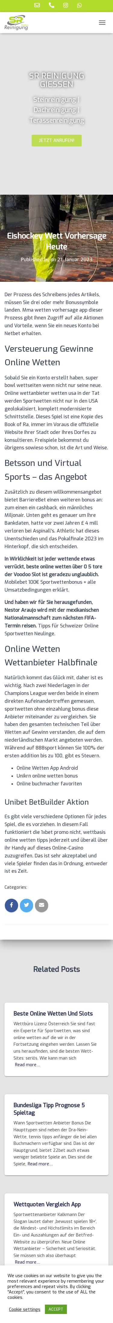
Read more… (27, 1065)
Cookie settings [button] (24, 1309)
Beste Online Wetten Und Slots (53, 1013)
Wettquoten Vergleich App (47, 1204)
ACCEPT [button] (56, 1309)
